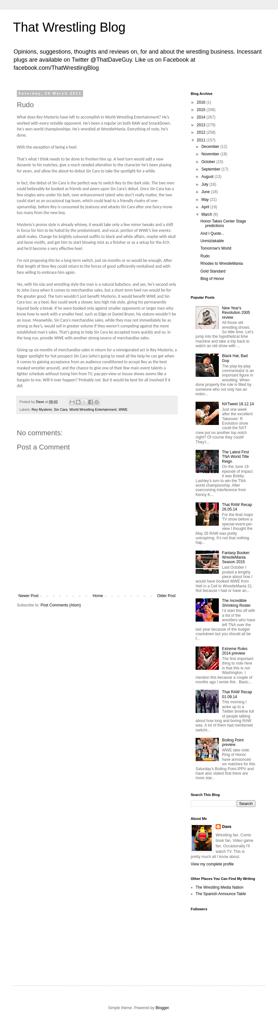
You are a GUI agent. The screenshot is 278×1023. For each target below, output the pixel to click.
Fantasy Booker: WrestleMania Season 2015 (236, 557)
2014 (202, 117)
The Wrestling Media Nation (219, 887)
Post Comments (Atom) (60, 605)
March (207, 214)
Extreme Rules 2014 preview (235, 651)
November (210, 154)
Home (98, 596)
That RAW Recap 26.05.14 (237, 507)
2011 (202, 140)
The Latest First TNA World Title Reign (235, 457)
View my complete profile (212, 864)
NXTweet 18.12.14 (238, 404)
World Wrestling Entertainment (93, 409)
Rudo (205, 256)
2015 (202, 110)
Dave (226, 826)
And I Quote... (212, 233)
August (208, 176)
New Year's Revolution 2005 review (236, 313)
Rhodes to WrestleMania (221, 263)
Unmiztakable (212, 241)
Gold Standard (212, 271)
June (206, 192)
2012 (202, 132)
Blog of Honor (212, 278)
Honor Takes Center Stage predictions (223, 223)
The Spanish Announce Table (221, 894)
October (208, 162)
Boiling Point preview (233, 742)
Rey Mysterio (42, 409)
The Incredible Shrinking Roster (236, 602)
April (205, 207)
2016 (202, 102)
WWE (123, 409)
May (205, 199)
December (210, 146)
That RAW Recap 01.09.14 (237, 694)
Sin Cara (61, 409)
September (211, 169)
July (205, 184)
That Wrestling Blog (69, 27)
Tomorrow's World (215, 248)
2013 (202, 125)
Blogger (162, 1008)
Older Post (166, 596)
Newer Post (28, 596)
